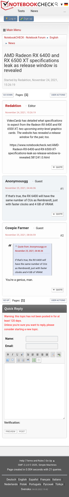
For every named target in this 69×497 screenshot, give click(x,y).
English (22, 479)
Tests (21, 11)
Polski (23, 484)
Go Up (6, 300)
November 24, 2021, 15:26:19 (20, 112)
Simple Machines (47, 464)
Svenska (26, 489)
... (65, 11)
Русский (48, 484)
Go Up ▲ (50, 460)
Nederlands (11, 484)
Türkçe (59, 484)
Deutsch (11, 479)
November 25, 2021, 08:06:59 (20, 234)
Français (45, 479)
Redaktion (13, 106)
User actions (58, 95)
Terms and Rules (35, 460)
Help (21, 460)
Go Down (8, 95)
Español (33, 479)
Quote (57, 167)
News (34, 11)
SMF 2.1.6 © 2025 (27, 464)
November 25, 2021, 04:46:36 (20, 188)
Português (35, 484)
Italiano (56, 479)
